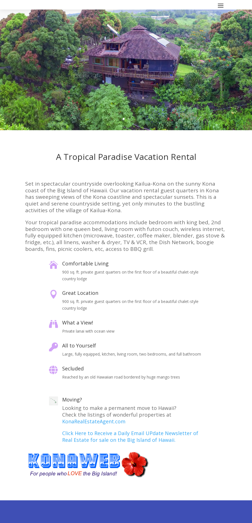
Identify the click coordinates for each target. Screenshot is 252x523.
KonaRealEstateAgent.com (93, 421)
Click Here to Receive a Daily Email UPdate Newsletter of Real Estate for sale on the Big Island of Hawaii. (130, 436)
